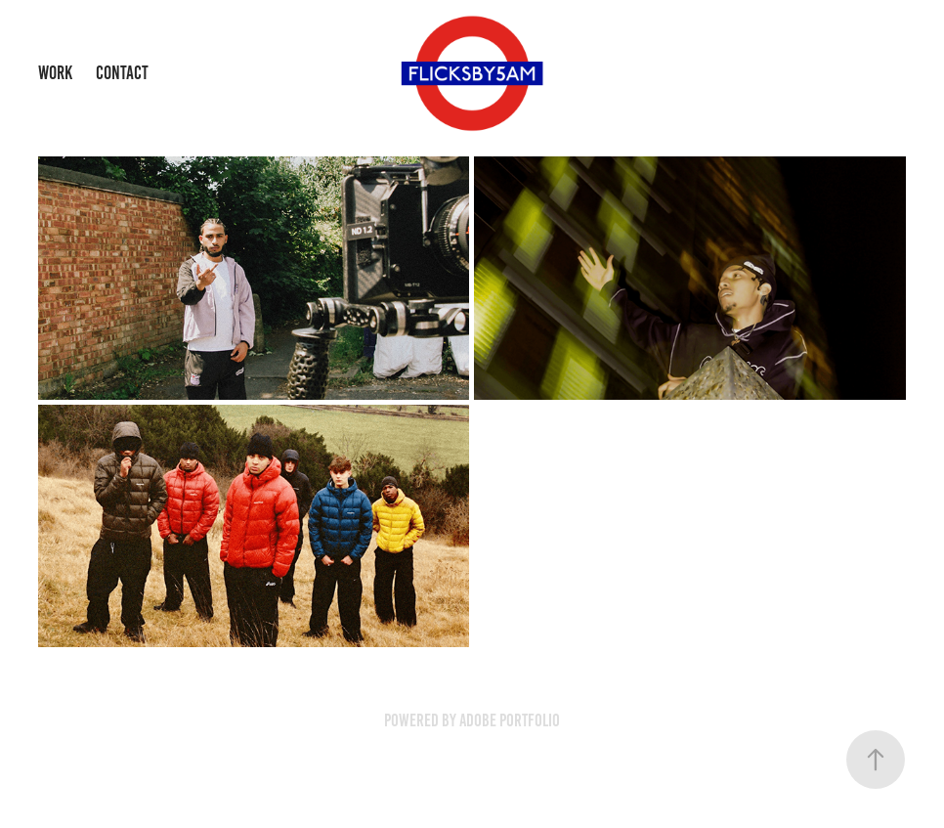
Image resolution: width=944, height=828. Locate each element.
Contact (122, 73)
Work (55, 73)
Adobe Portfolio (509, 720)
